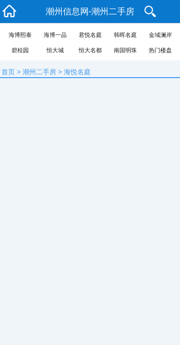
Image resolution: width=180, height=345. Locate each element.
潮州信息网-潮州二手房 (90, 11)
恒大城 (55, 50)
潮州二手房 (39, 72)
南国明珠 (125, 50)
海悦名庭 (77, 72)
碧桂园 (20, 50)
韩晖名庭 (125, 35)
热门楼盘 (160, 50)
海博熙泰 (20, 35)
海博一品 (55, 35)
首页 (8, 72)
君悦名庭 (90, 35)
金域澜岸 (160, 35)
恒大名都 (90, 50)
